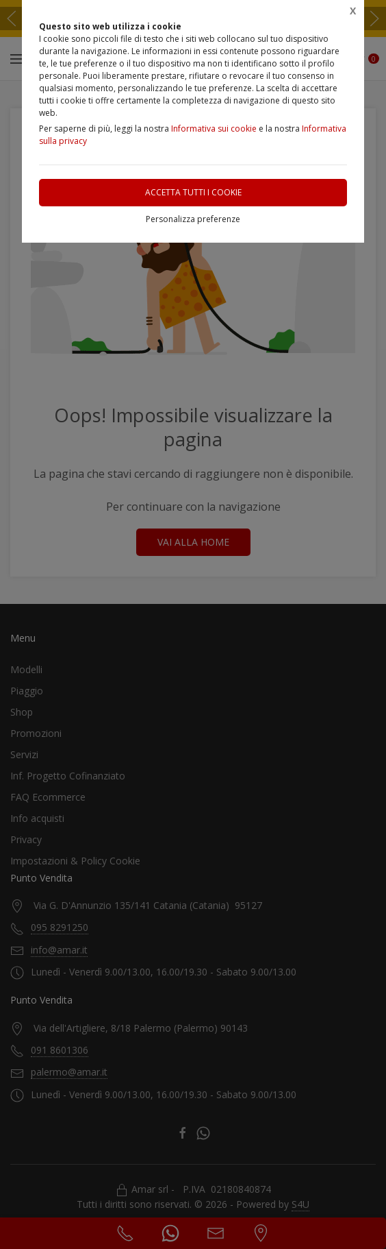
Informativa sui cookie (214, 128)
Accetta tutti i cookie (193, 192)
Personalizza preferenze (193, 219)
